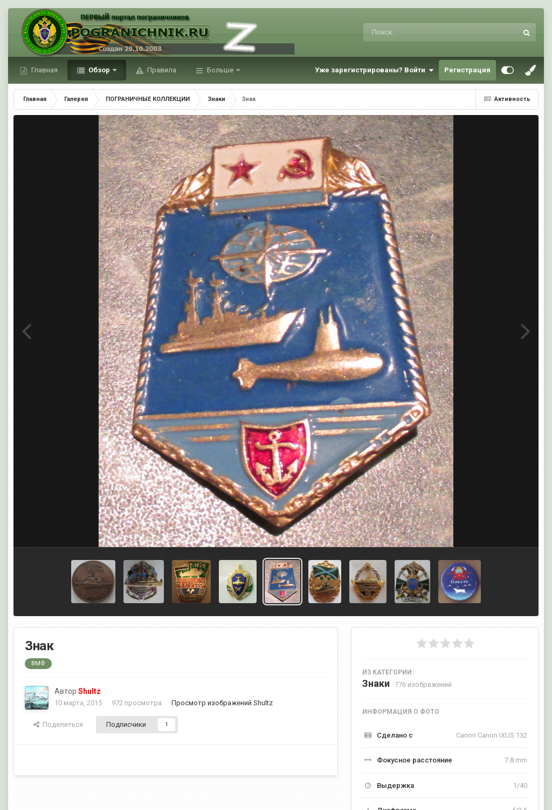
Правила (161, 70)
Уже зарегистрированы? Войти (374, 70)
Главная (44, 70)
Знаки (376, 683)
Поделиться (58, 724)
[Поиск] (420, 32)
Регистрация (467, 70)
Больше (220, 70)
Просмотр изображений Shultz (222, 703)
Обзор (99, 70)
